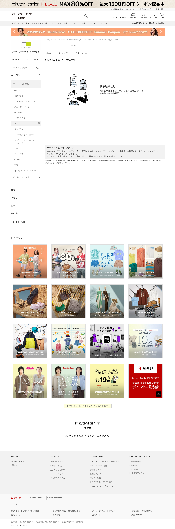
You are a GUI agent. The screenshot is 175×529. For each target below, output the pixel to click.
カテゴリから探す (57, 470)
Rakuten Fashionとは (98, 466)
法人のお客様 (95, 478)
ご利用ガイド (95, 470)
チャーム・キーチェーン (24, 135)
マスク (17, 165)
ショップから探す (57, 466)
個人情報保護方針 (26, 522)
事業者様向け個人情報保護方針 (47, 522)
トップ (48, 40)
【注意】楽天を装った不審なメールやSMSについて (87, 406)
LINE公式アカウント (137, 473)
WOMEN (16, 60)
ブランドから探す (57, 461)
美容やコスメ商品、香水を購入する (66, 511)
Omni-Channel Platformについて (103, 486)
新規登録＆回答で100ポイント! (123, 9)
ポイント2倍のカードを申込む (103, 511)
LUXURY (14, 465)
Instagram (133, 469)
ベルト (17, 90)
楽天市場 (159, 9)
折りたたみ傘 (19, 118)
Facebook (133, 465)
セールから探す (56, 474)
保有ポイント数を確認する (141, 511)
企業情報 (14, 522)
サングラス (19, 129)
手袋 (16, 148)
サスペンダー (19, 96)
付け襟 (17, 160)
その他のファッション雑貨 (25, 171)
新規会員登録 (135, 461)
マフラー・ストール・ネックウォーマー (25, 141)
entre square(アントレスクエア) (82, 40)
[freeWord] (26, 68)
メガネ (17, 123)
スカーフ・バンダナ (22, 107)
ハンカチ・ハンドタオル (24, 101)
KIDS (36, 60)
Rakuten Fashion (60, 40)
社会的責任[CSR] (68, 522)
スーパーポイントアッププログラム (104, 461)
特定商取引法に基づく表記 (101, 482)
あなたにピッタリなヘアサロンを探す (25, 511)
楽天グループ (145, 9)
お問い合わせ (95, 474)
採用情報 (79, 522)
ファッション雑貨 (21, 84)
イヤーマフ (19, 154)
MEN (26, 60)
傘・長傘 (18, 112)
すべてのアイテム (57, 478)
